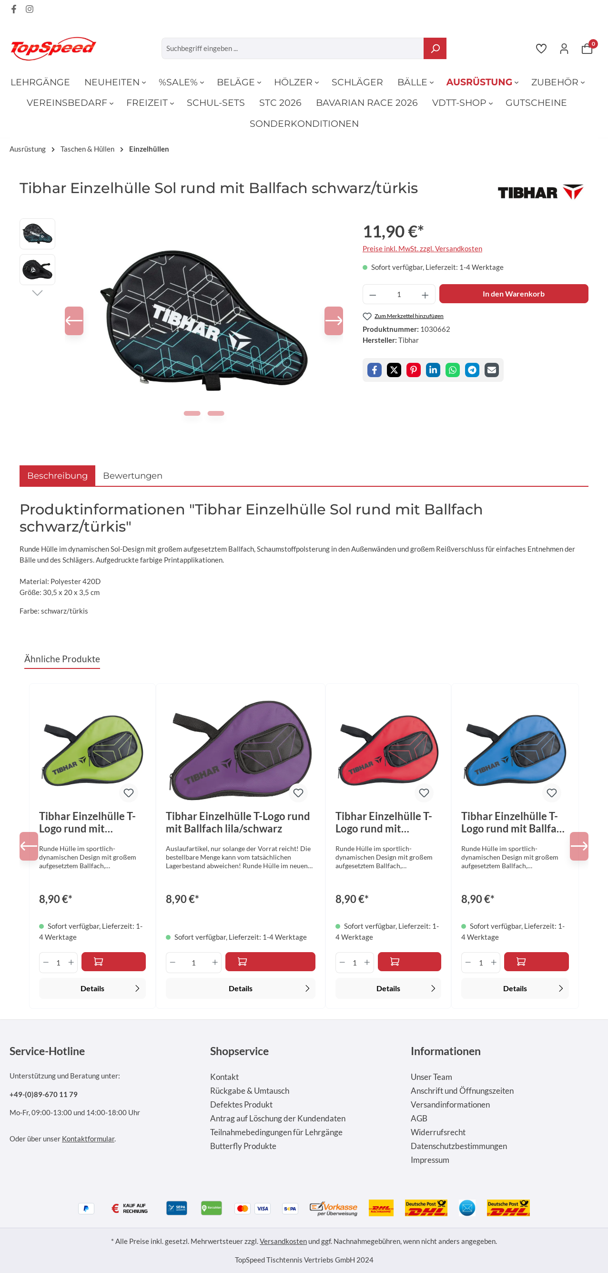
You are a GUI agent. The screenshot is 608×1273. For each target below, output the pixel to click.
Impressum (430, 1160)
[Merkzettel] (541, 48)
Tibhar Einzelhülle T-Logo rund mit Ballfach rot (383, 822)
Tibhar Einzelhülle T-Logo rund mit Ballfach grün (87, 822)
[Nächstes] (328, 321)
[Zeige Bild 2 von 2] (215, 413)
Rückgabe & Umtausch (249, 1091)
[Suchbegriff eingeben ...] (293, 48)
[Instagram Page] (29, 10)
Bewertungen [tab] (132, 475)
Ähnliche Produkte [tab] (62, 658)
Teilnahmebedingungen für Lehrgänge (276, 1132)
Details (111, 987)
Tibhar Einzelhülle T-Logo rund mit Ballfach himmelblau (514, 822)
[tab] (57, 475)
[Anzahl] (399, 294)
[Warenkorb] (587, 48)
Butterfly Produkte (243, 1146)
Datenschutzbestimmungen (459, 1146)
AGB (419, 1118)
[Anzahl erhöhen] (425, 294)
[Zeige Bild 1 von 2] (192, 413)
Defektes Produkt (241, 1104)
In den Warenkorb (514, 293)
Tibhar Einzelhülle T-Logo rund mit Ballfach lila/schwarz (238, 822)
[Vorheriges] (79, 321)
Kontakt (224, 1077)
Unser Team (431, 1077)
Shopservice (239, 1050)
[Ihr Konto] (564, 48)
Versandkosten (283, 1241)
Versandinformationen (450, 1104)
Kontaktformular (88, 1138)
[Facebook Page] (14, 10)
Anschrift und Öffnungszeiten (462, 1091)
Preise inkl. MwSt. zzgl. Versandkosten (422, 248)
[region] (181, 320)
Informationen (446, 1050)
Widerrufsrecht (438, 1132)
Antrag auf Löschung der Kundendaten (277, 1118)
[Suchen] (435, 48)
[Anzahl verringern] (373, 294)
